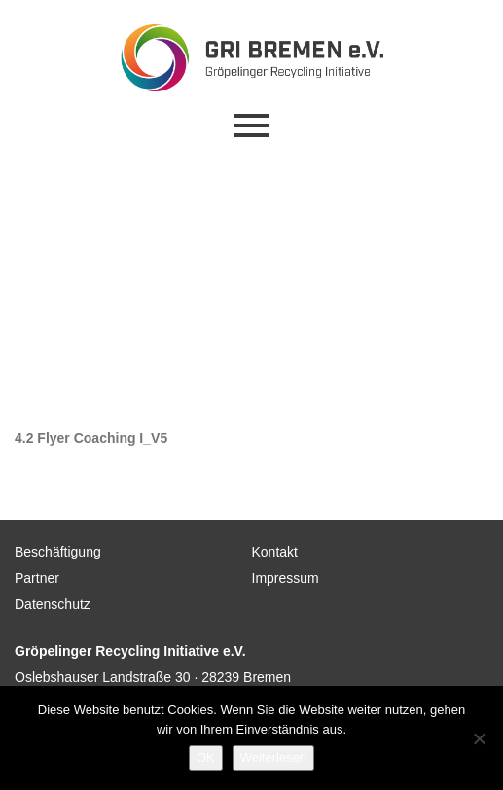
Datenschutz (52, 604)
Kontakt (275, 551)
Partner (37, 578)
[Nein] (478, 738)
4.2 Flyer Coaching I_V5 (91, 438)
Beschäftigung (58, 551)
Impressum (285, 578)
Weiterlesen (273, 757)
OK (206, 757)
